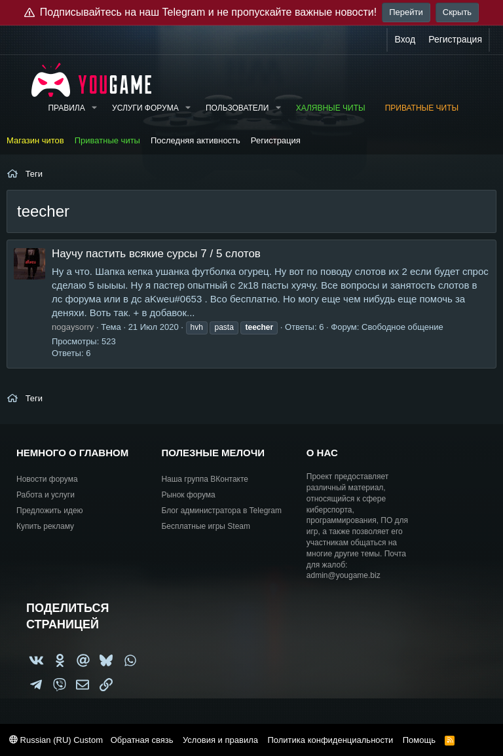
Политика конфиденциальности (330, 740)
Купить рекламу (45, 526)
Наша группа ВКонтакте (204, 479)
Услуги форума (145, 108)
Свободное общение (402, 327)
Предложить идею (49, 510)
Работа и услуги (45, 494)
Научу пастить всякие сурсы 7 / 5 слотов (156, 253)
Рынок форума (188, 494)
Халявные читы (330, 108)
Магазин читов (35, 140)
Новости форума (47, 479)
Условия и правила (220, 740)
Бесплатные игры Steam (205, 526)
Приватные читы (421, 108)
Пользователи (237, 108)
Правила (66, 108)
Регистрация (276, 140)
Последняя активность (195, 140)
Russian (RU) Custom (56, 740)
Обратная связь (142, 740)
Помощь (419, 740)
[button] (94, 108)
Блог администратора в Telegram (221, 510)
